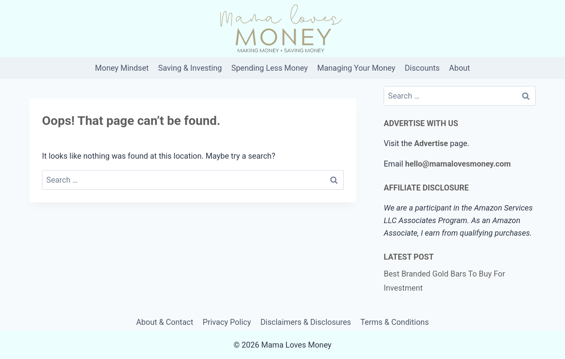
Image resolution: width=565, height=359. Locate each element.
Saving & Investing (190, 68)
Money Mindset (122, 68)
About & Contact (164, 322)
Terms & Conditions (395, 322)
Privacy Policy (227, 322)
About (459, 68)
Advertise (431, 143)
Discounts (422, 68)
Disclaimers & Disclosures (306, 322)
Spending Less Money (269, 68)
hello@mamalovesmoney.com (457, 164)
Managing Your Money (356, 68)
